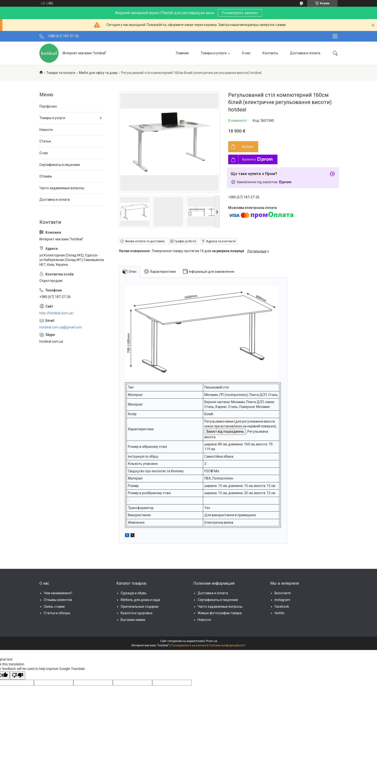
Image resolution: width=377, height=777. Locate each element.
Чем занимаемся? (58, 593)
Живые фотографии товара (220, 613)
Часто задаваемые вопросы (61, 188)
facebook (282, 606)
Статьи (45, 141)
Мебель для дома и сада (140, 600)
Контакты (270, 53)
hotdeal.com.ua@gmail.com (60, 327)
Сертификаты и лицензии (59, 165)
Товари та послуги (60, 73)
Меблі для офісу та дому (98, 73)
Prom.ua (211, 641)
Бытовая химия (133, 620)
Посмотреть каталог (240, 13)
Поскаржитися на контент (189, 645)
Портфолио (48, 106)
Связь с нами (54, 606)
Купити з (257, 159)
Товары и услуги (213, 53)
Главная (182, 53)
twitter (280, 613)
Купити (247, 147)
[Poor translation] (17, 675)
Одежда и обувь (134, 593)
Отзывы (45, 176)
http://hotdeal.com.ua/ (56, 313)
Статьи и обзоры (57, 613)
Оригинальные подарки (139, 606)
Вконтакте (283, 593)
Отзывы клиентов (58, 600)
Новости (46, 130)
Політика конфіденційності (227, 645)
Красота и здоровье (137, 613)
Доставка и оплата (305, 53)
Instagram (282, 600)
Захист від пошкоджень (225, 431)
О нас (246, 53)
